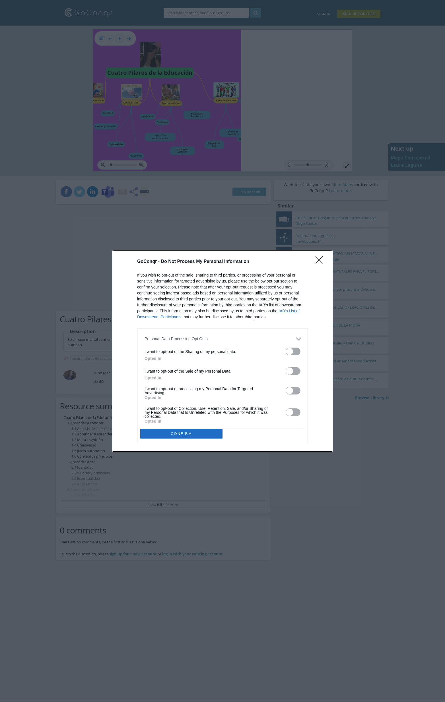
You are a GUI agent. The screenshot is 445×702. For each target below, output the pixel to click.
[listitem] (222, 339)
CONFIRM (181, 433)
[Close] (321, 261)
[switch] (293, 351)
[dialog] (222, 351)
